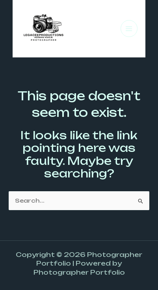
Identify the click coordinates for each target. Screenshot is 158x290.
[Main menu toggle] (129, 28)
